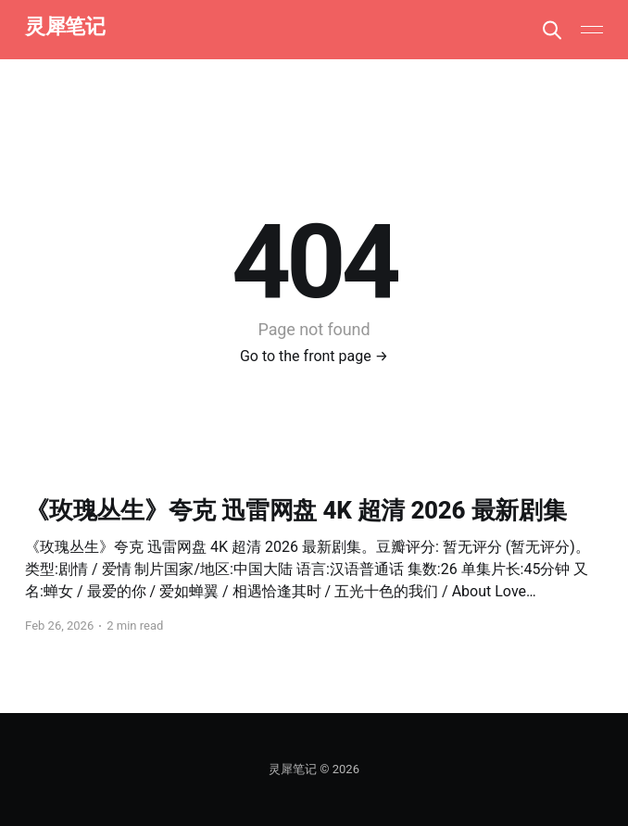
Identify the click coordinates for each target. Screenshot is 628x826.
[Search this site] (552, 29)
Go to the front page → (314, 356)
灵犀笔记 (65, 27)
